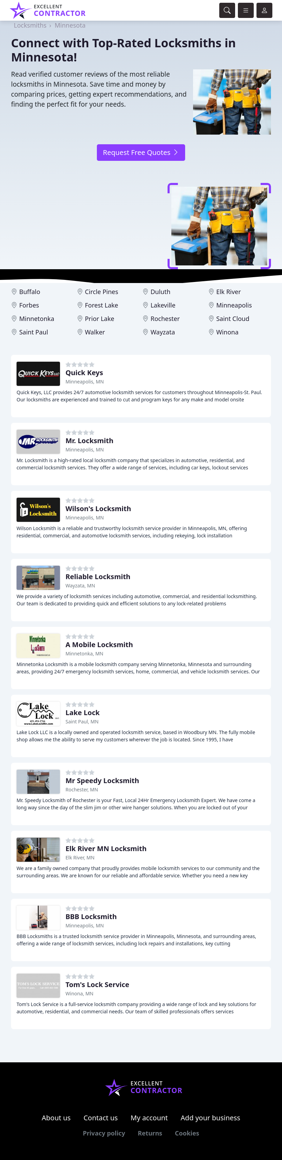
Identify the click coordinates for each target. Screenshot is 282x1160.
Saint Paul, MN (82, 721)
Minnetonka (36, 318)
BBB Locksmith (91, 916)
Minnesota (70, 25)
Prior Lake (99, 318)
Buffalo (29, 291)
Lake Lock (83, 712)
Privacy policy (104, 1133)
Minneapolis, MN (85, 381)
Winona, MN (79, 993)
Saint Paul (33, 332)
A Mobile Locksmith (99, 644)
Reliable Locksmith (98, 576)
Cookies (187, 1133)
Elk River (228, 291)
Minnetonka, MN (84, 653)
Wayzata (163, 332)
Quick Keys (84, 372)
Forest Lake (101, 305)
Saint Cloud (232, 318)
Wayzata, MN (80, 585)
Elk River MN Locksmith (106, 848)
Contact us (100, 1117)
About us (56, 1117)
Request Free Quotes (141, 152)
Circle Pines (101, 291)
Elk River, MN (80, 857)
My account (149, 1117)
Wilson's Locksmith (98, 508)
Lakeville (163, 305)
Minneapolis (234, 305)
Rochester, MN (82, 789)
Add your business (210, 1117)
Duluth (161, 291)
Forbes (29, 305)
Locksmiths (30, 25)
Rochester (165, 318)
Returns (150, 1133)
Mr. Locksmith (89, 440)
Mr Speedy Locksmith (102, 780)
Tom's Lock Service (97, 984)
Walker (95, 332)
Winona (227, 332)
